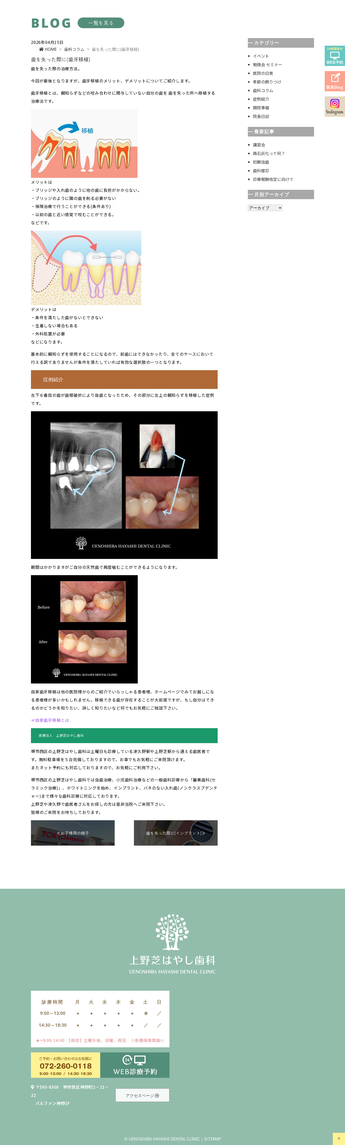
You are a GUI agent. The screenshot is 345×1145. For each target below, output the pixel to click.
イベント (261, 56)
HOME (48, 49)
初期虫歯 (261, 162)
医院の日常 (263, 73)
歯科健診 (261, 170)
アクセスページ (142, 1095)
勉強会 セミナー (267, 64)
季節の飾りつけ (267, 82)
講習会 (259, 145)
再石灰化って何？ (269, 153)
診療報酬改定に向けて (273, 179)
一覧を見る (101, 22)
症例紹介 (261, 99)
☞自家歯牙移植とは (50, 720)
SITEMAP (212, 1139)
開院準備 (261, 108)
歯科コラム (74, 49)
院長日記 (261, 116)
